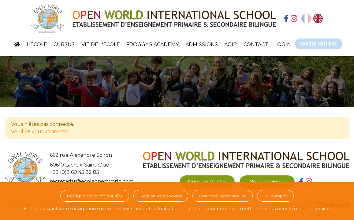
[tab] (286, 19)
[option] (318, 18)
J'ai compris (275, 195)
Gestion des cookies (161, 195)
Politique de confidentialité (95, 195)
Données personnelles (222, 195)
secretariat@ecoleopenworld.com (91, 181)
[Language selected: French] (312, 18)
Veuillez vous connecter (40, 131)
